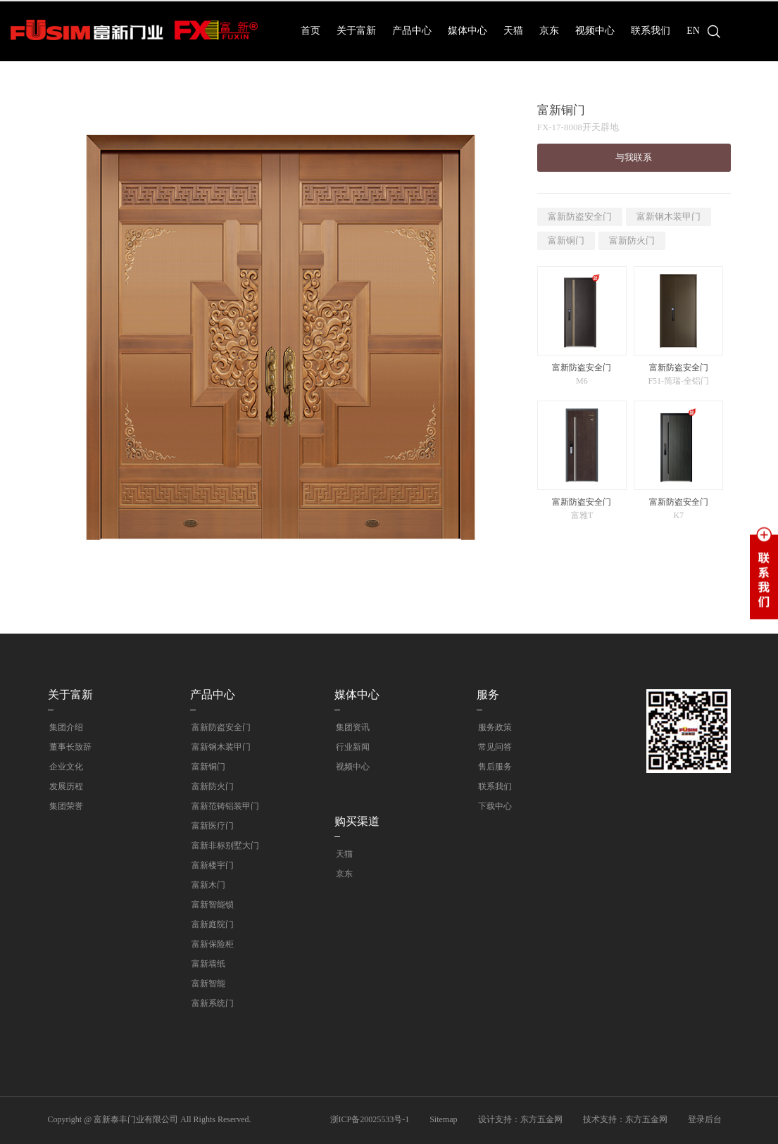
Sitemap (443, 1119)
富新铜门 (566, 240)
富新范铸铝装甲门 (224, 806)
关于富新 (356, 30)
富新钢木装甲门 (668, 216)
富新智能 (207, 983)
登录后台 (705, 1119)
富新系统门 (211, 1003)
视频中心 (595, 30)
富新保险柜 (211, 944)
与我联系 (633, 157)
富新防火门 (632, 240)
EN (693, 30)
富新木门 (207, 885)
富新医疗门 (211, 826)
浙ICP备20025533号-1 (370, 1119)
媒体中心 (467, 30)
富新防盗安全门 (580, 216)
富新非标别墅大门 (224, 845)
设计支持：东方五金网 (520, 1119)
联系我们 (650, 30)
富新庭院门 (211, 924)
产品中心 (412, 30)
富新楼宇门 (211, 865)
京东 (549, 30)
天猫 (513, 30)
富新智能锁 (211, 905)
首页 (310, 30)
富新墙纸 (207, 964)
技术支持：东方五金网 (625, 1119)
